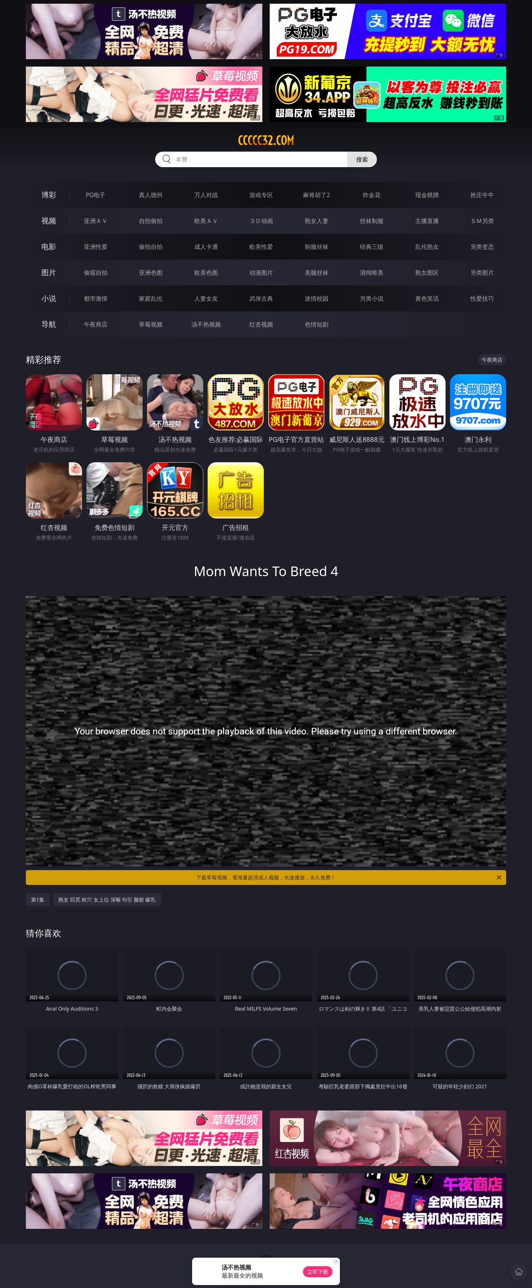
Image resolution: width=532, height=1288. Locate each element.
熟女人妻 (316, 221)
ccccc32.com (266, 140)
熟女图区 (427, 272)
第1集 (37, 899)
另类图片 (482, 272)
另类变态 (482, 247)
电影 (48, 246)
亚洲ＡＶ (96, 221)
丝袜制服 (371, 221)
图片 (48, 272)
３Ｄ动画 (261, 221)
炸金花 (372, 195)
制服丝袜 (316, 247)
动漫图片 (261, 272)
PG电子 (95, 195)
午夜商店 (96, 324)
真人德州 (151, 195)
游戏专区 (261, 195)
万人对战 (206, 195)
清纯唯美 (371, 272)
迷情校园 (316, 298)
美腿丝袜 (316, 272)
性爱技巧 (482, 298)
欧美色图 (206, 272)
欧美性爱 (261, 247)
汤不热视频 (206, 324)
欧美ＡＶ (206, 221)
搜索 (362, 159)
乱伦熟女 (427, 247)
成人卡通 (206, 247)
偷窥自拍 (96, 272)
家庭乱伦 (151, 298)
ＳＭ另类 (482, 221)
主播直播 (427, 221)
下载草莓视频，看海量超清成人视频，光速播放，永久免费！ (349, 877)
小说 (48, 298)
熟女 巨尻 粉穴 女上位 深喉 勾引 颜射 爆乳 (107, 899)
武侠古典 (261, 298)
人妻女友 (206, 298)
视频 (48, 221)
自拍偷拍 (151, 221)
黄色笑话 (427, 298)
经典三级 (371, 247)
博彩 (48, 195)
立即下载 (317, 1271)
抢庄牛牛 (482, 195)
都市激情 (96, 298)
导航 (48, 324)
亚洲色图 (151, 272)
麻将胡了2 (316, 195)
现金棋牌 (427, 195)
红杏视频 (261, 324)
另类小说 (371, 298)
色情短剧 (316, 324)
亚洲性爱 (96, 247)
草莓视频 (151, 324)
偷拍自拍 (151, 247)
